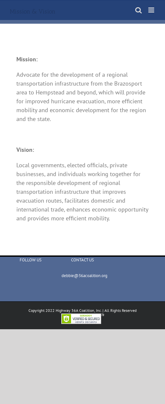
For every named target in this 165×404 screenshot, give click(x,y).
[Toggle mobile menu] (151, 10)
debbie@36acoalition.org (82, 275)
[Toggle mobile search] (138, 10)
